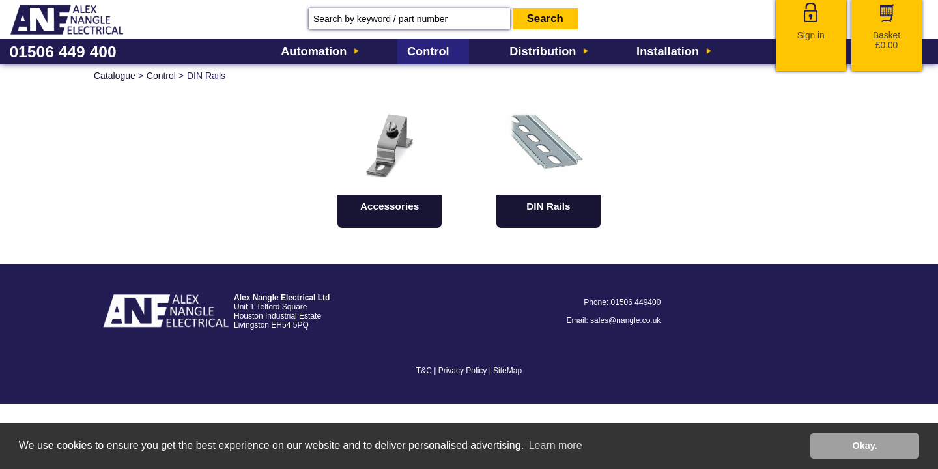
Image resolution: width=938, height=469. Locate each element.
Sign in (811, 35)
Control (428, 51)
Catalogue (114, 75)
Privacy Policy (462, 370)
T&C (424, 370)
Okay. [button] (865, 445)
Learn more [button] (555, 445)
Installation (667, 51)
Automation (314, 51)
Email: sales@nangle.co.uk (613, 320)
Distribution (542, 51)
